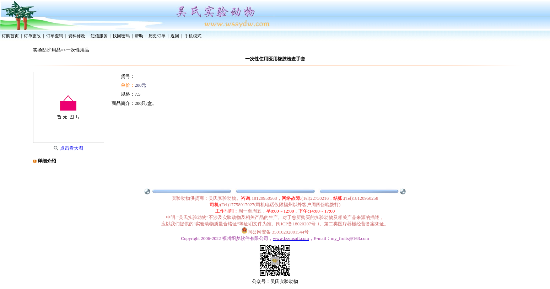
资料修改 (76, 35)
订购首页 (10, 35)
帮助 (139, 35)
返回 (175, 35)
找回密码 (121, 35)
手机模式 (192, 35)
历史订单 (157, 35)
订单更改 (32, 35)
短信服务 (99, 35)
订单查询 (54, 35)
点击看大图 (71, 148)
